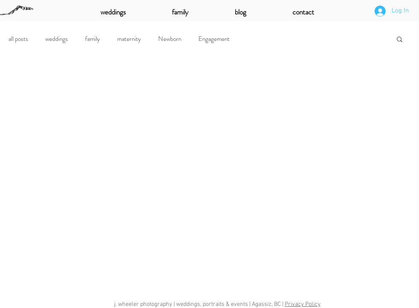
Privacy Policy (303, 304)
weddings (56, 39)
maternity (129, 39)
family (92, 39)
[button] (399, 39)
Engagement (214, 39)
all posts (18, 39)
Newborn (169, 39)
